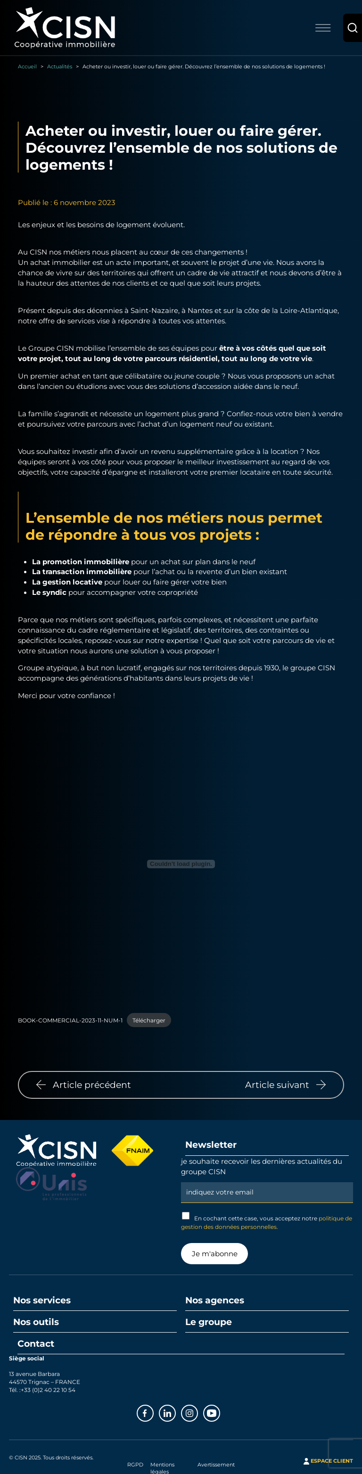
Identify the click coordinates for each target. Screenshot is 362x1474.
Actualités (59, 66)
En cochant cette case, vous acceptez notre (266, 1221)
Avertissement (216, 1464)
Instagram (197, 1412)
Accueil (27, 66)
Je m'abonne (215, 1253)
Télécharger (148, 1020)
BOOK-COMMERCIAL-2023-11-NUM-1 (70, 1020)
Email (267, 1181)
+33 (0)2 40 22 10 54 (48, 1389)
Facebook (153, 1412)
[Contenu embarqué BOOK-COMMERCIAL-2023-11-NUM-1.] (181, 864)
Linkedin (175, 1412)
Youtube (219, 1412)
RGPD (135, 1464)
